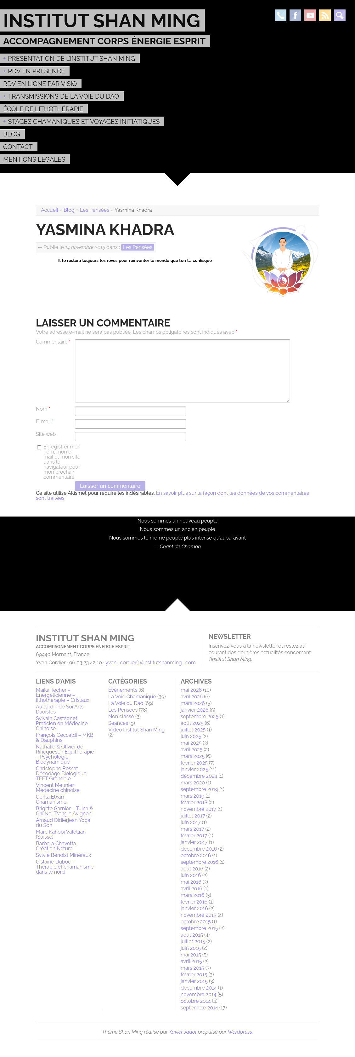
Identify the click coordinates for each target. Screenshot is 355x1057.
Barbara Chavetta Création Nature (56, 846)
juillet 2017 (193, 816)
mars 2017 (192, 829)
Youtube (310, 15)
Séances (118, 723)
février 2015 (194, 975)
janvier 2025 (194, 769)
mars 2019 (192, 796)
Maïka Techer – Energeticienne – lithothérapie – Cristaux (62, 695)
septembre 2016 (199, 862)
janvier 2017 (194, 842)
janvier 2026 (194, 710)
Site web (46, 434)
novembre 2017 (198, 809)
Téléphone (280, 15)
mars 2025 (193, 756)
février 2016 (194, 902)
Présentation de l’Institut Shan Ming (71, 58)
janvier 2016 (194, 908)
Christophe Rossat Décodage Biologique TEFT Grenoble (61, 773)
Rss (325, 15)
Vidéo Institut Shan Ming (136, 730)
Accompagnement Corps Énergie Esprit (104, 41)
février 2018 (194, 803)
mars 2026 (193, 703)
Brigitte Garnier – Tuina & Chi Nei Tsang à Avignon (64, 811)
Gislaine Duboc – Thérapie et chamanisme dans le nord (64, 867)
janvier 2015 (194, 981)
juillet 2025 (193, 730)
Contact (18, 147)
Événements (122, 690)
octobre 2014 (196, 1001)
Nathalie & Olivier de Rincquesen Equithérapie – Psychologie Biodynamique (65, 754)
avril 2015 (191, 961)
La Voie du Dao (125, 703)
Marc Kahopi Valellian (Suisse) (61, 834)
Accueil (49, 210)
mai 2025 (191, 743)
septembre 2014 (199, 1008)
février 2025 (194, 763)
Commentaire (53, 341)
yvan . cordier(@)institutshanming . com (150, 663)
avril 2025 (191, 750)
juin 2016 (191, 875)
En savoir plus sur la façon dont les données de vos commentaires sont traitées (172, 495)
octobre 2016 (196, 855)
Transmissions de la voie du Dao (63, 96)
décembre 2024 (199, 776)
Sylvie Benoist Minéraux (63, 855)
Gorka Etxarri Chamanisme (51, 799)
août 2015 (192, 935)
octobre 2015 (196, 922)
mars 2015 (192, 968)
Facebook (295, 15)
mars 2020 (193, 783)
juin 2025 (191, 736)
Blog (11, 134)
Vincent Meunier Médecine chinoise (58, 787)
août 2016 (192, 869)
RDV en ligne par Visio (40, 84)
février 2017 (194, 836)
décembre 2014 (199, 988)
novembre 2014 (198, 994)
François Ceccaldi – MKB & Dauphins (64, 737)
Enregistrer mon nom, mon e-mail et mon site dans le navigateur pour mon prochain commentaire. (62, 462)
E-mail (45, 421)
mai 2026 (191, 690)
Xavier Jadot (183, 1032)
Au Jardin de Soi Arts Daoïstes (60, 709)
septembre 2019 (199, 789)
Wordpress (240, 1032)
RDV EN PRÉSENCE (36, 71)
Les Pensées (94, 210)
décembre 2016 (199, 849)
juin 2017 (190, 822)
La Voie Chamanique (132, 697)
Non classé (121, 716)
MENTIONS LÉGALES (34, 159)
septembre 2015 (199, 928)
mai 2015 (191, 955)
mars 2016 (192, 895)
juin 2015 (191, 948)
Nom (43, 409)
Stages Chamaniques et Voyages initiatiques (84, 121)
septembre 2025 (199, 716)
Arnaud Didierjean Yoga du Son (63, 822)
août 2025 (192, 723)
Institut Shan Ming (101, 21)
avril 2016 (191, 889)
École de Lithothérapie (43, 109)
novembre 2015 (198, 915)
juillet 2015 (193, 941)
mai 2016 (191, 882)
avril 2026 (192, 697)
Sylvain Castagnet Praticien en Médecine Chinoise (62, 723)
